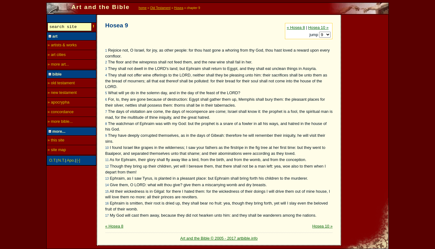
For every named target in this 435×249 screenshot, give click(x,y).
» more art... (58, 65)
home (143, 8)
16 (107, 203)
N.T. (61, 161)
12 (107, 166)
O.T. (52, 161)
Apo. (71, 161)
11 (107, 160)
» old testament (61, 83)
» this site (56, 141)
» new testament (62, 93)
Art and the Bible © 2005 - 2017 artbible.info (219, 238)
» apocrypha (58, 103)
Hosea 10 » (318, 27)
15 (107, 191)
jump (314, 34)
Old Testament (160, 8)
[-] (78, 161)
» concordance (61, 112)
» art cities (57, 55)
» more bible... (60, 122)
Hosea (178, 8)
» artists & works (62, 46)
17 (107, 215)
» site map (57, 150)
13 (107, 178)
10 (107, 148)
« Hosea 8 (296, 27)
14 (107, 185)
